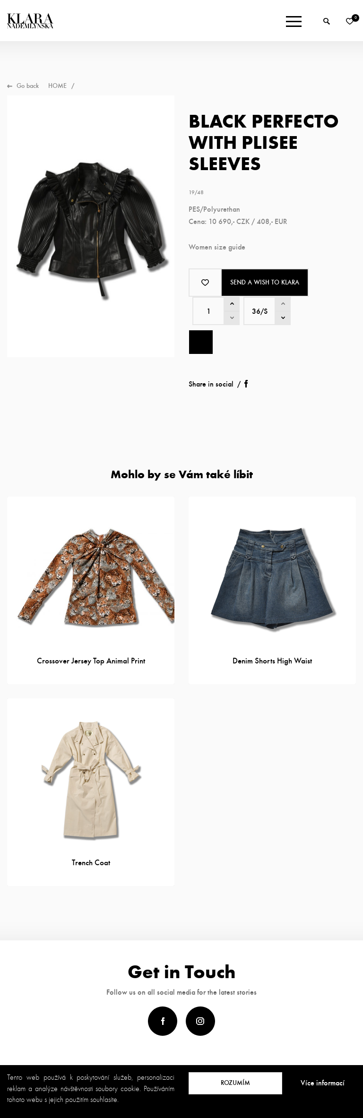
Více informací (323, 1082)
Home (57, 86)
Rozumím (235, 1083)
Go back (28, 86)
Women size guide (217, 246)
